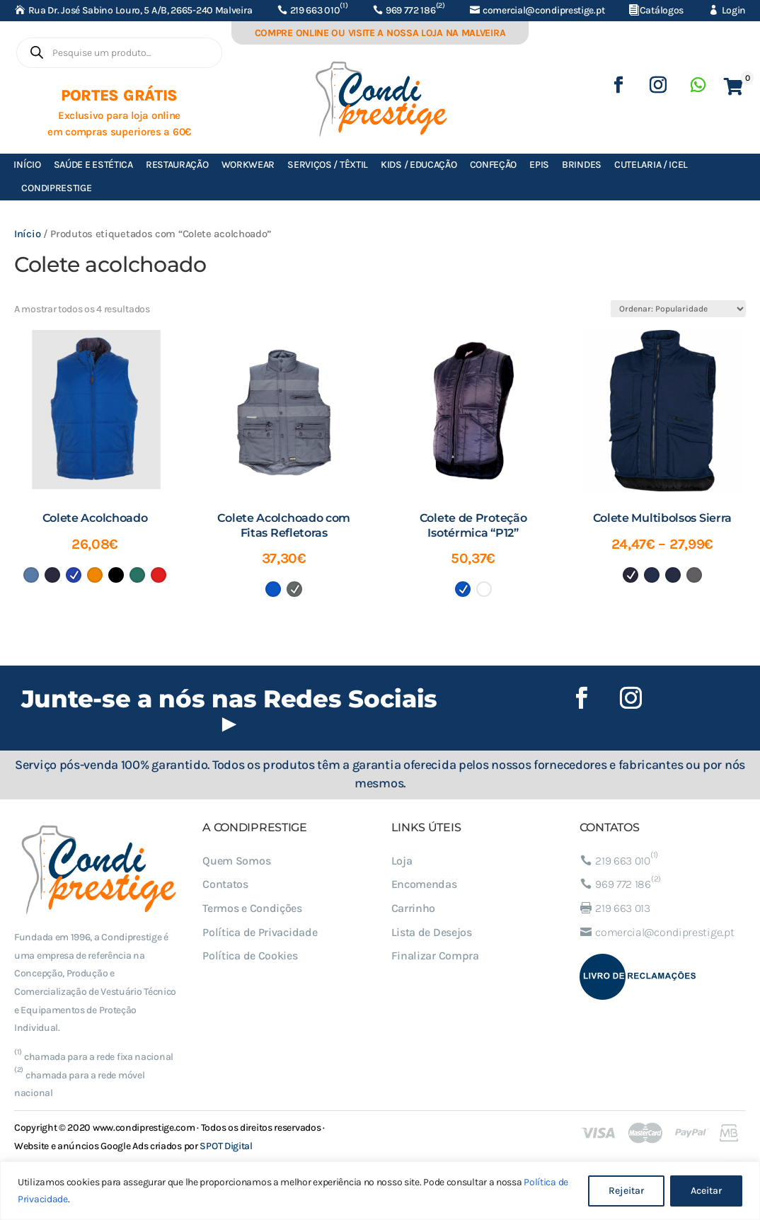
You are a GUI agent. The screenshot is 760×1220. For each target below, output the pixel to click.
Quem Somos (236, 860)
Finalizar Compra (435, 955)
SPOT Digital (226, 1146)
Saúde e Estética (93, 165)
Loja (402, 860)
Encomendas (424, 884)
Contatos (225, 884)
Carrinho (413, 908)
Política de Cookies (249, 955)
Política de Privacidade (259, 932)
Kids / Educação (419, 165)
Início (26, 165)
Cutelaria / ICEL (651, 165)
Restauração (177, 165)
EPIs (539, 165)
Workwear (248, 165)
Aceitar (706, 1191)
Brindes (581, 165)
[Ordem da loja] (678, 308)
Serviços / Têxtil (327, 165)
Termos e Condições (252, 908)
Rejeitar (626, 1191)
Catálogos (662, 10)
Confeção (493, 165)
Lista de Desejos (431, 932)
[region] (380, 1190)
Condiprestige (56, 188)
